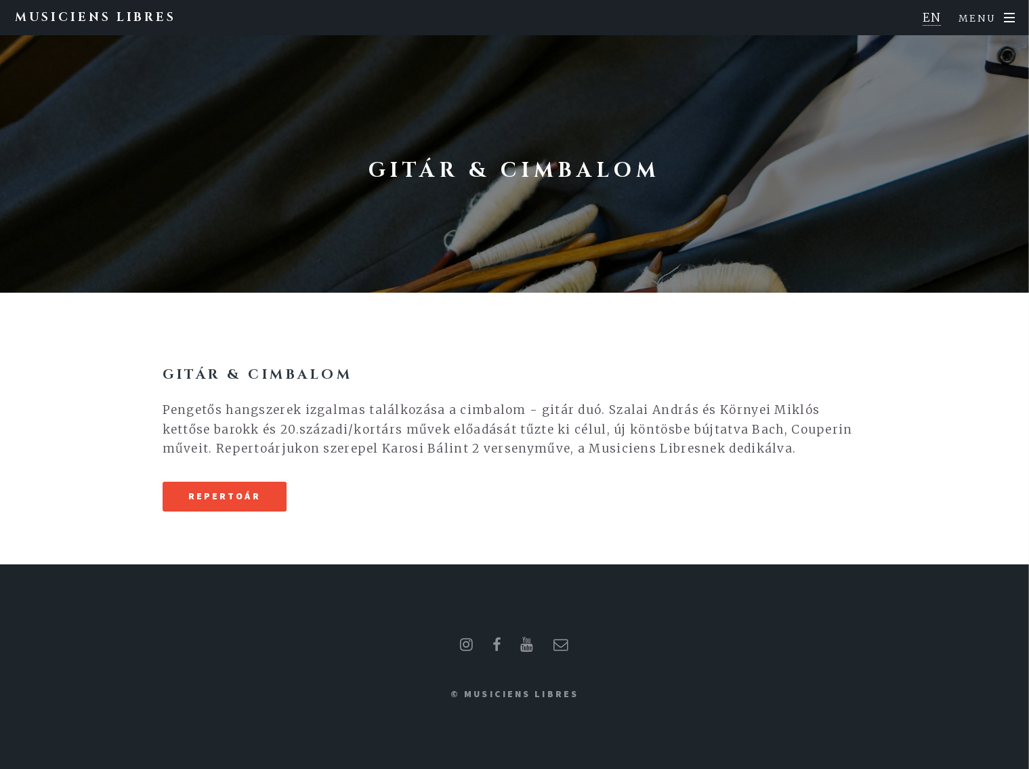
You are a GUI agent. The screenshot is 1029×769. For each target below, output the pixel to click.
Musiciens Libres (95, 17)
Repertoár (224, 496)
